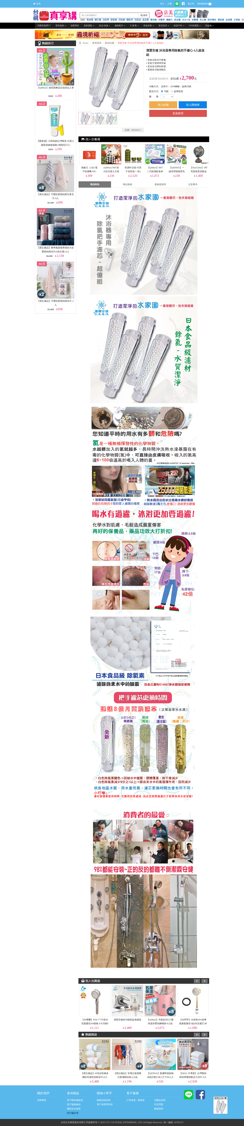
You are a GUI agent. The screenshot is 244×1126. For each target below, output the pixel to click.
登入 (162, 4)
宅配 (166, 91)
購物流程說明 (104, 1100)
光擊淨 (161, 20)
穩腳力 (169, 20)
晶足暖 (145, 20)
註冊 (170, 4)
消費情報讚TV (44, 25)
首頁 (37, 4)
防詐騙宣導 (72, 1113)
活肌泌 (137, 20)
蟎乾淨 (129, 20)
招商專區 (41, 1100)
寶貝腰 (153, 20)
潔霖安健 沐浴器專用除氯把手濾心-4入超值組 (140, 43)
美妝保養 (148, 25)
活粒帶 (106, 20)
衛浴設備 (109, 43)
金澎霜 (229, 20)
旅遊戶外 (179, 25)
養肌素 (221, 20)
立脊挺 (237, 20)
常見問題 (158, 1104)
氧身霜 (90, 20)
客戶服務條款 (74, 1104)
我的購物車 (204, 4)
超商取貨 (178, 91)
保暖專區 (74, 25)
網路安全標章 (74, 1109)
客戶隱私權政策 (75, 1100)
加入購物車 (193, 104)
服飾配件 (120, 25)
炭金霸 (177, 20)
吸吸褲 (114, 20)
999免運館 (195, 25)
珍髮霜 (195, 20)
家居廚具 (164, 25)
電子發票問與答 (105, 1104)
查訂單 (191, 4)
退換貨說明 (160, 184)
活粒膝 (121, 20)
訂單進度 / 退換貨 (135, 1100)
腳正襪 (98, 20)
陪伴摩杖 (212, 20)
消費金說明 (160, 1100)
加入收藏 (163, 104)
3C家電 (134, 25)
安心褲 (203, 20)
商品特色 (94, 184)
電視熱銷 (60, 25)
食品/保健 (104, 25)
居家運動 (89, 25)
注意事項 (192, 184)
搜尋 (144, 15)
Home (85, 43)
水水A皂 (186, 20)
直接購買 (177, 113)
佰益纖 (209, 25)
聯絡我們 (158, 1109)
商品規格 (127, 184)
